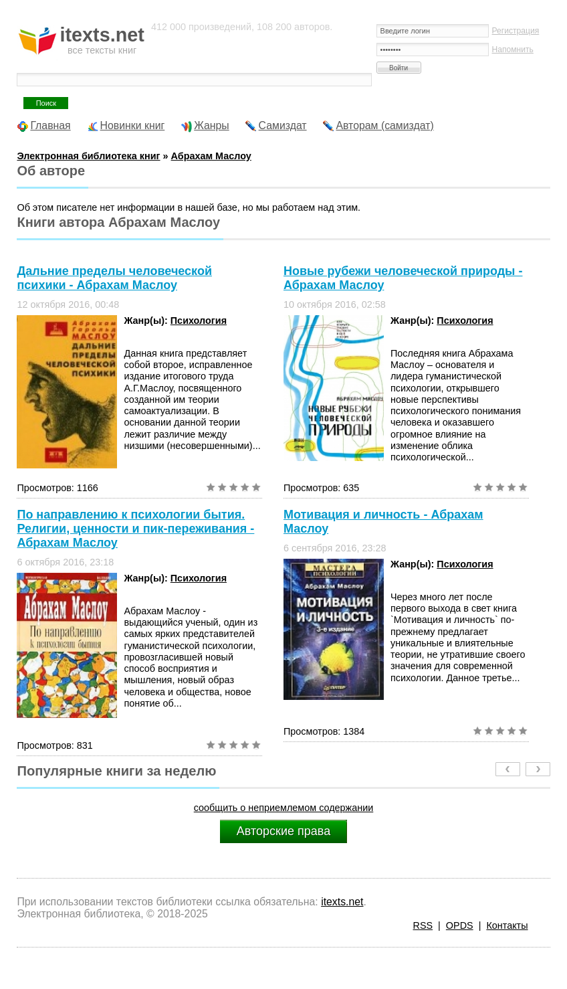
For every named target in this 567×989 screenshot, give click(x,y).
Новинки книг (132, 125)
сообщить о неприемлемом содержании (284, 807)
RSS (423, 925)
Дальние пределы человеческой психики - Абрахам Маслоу (114, 278)
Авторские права (283, 831)
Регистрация (516, 30)
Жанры (211, 125)
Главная (50, 125)
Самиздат (283, 125)
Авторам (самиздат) (385, 125)
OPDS (459, 925)
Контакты (507, 925)
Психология (199, 320)
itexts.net (342, 901)
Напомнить (513, 49)
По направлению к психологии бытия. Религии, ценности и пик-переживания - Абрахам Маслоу (135, 528)
